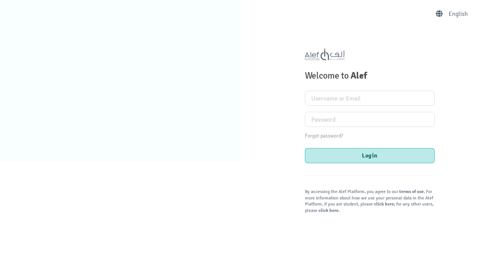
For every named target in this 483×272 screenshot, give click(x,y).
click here (383, 204)
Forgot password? (324, 136)
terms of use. (412, 192)
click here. (328, 210)
